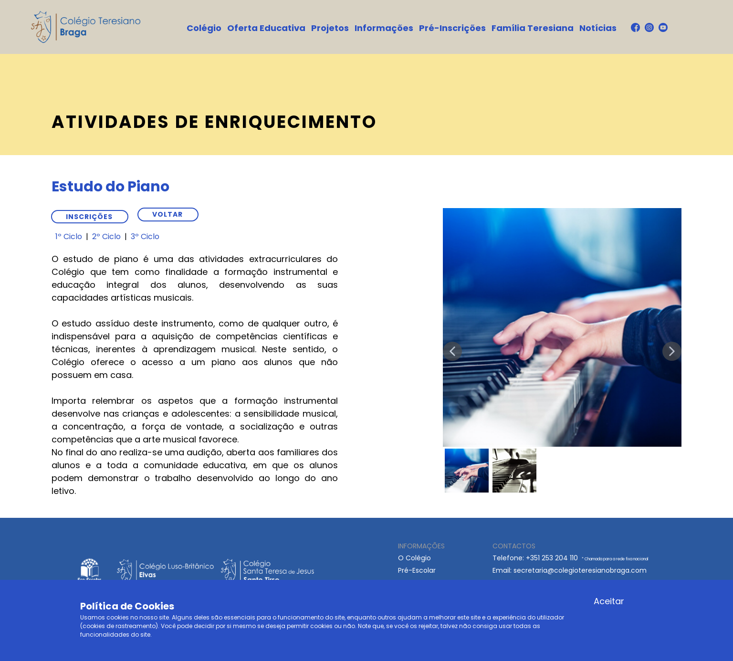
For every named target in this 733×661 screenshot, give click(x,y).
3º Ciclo (145, 236)
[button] (452, 351)
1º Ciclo (68, 236)
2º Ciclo (106, 236)
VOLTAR (167, 214)
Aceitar (609, 601)
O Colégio (414, 558)
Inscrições (89, 216)
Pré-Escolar (417, 570)
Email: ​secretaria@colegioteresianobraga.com (569, 570)
